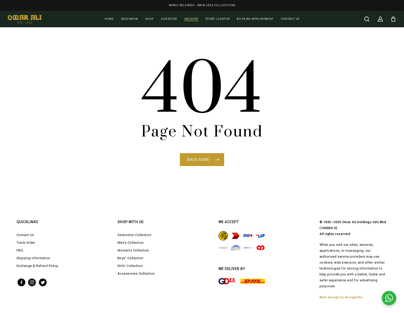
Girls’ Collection (130, 266)
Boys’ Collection (130, 258)
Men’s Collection (130, 243)
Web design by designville (341, 297)
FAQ (19, 250)
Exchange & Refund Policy (37, 266)
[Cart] (393, 19)
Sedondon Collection (134, 235)
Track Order (25, 243)
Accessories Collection (136, 273)
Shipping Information (33, 258)
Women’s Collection (133, 250)
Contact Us (25, 235)
